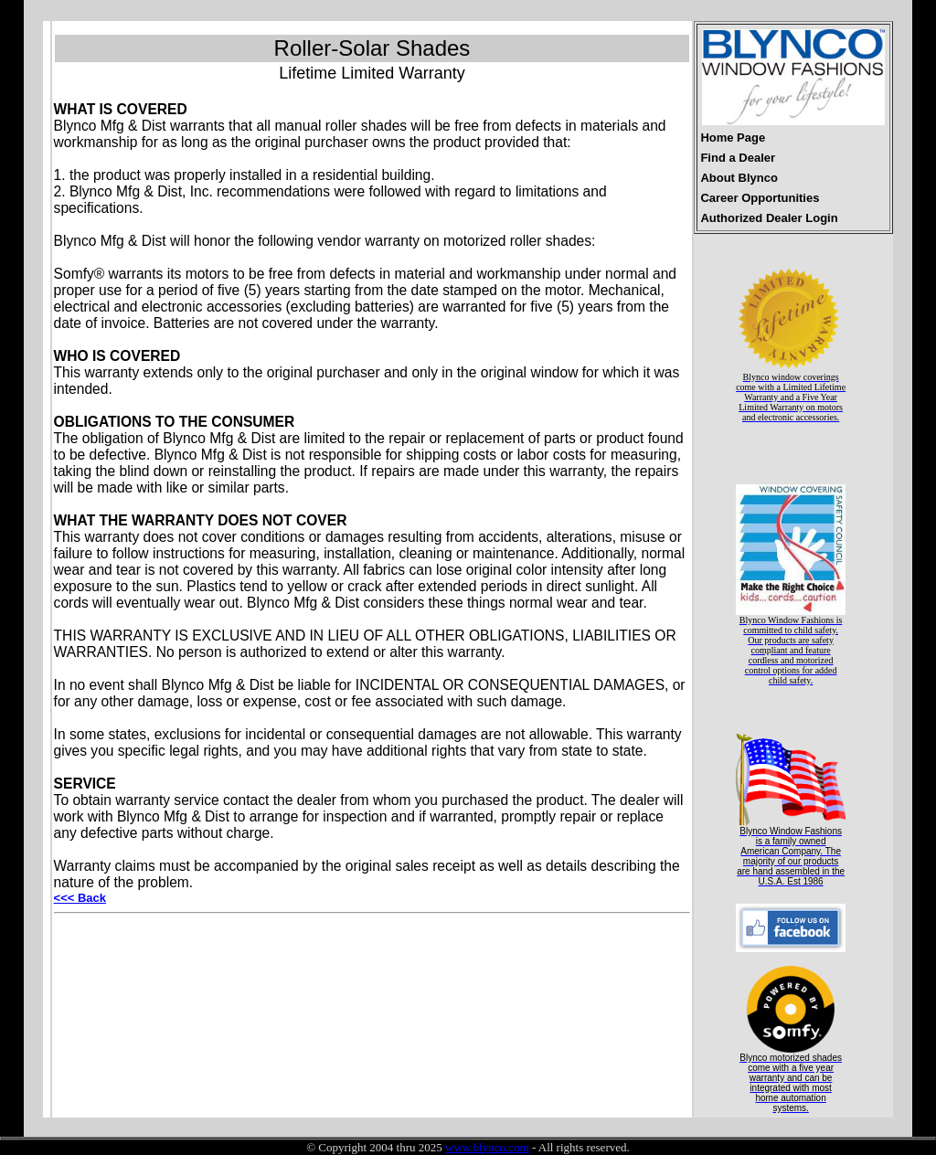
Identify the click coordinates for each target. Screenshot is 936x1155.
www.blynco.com (487, 1147)
